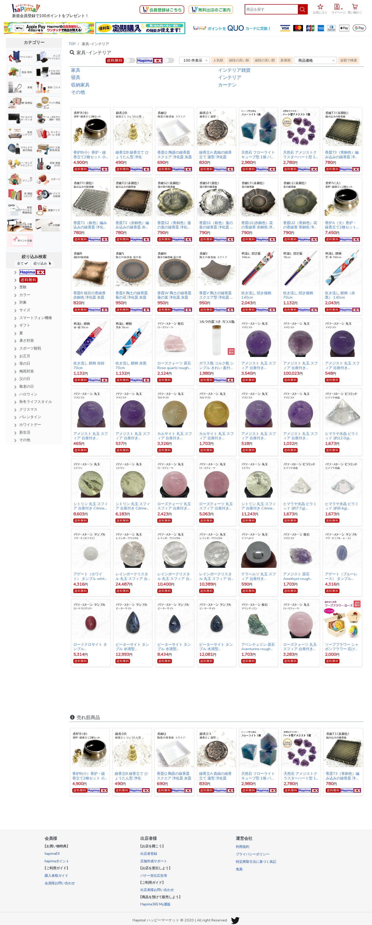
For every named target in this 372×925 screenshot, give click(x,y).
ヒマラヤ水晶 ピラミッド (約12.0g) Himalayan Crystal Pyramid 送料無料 (342, 436)
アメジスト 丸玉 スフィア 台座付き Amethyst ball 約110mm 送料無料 (300, 365)
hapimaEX (52, 853)
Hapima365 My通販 (155, 904)
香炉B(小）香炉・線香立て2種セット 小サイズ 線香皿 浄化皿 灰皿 (90, 154)
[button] (338, 8)
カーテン (227, 85)
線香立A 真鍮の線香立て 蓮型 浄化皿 (215, 154)
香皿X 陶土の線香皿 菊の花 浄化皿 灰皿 (131, 295)
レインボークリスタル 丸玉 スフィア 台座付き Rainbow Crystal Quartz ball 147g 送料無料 (173, 576)
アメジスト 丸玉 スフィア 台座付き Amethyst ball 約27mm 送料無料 (132, 436)
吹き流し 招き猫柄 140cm (256, 295)
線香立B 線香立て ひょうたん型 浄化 (132, 154)
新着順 (286, 60)
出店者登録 (148, 853)
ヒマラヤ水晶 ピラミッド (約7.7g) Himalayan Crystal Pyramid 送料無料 (300, 506)
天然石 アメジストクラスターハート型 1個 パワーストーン (300, 154)
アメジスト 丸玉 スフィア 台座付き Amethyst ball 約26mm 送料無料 (90, 436)
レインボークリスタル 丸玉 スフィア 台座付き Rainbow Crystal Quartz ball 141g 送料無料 (215, 576)
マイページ (338, 12)
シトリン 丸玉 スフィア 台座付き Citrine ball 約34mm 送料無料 (132, 506)
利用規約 (242, 846)
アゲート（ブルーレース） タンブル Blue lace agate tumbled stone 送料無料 (341, 576)
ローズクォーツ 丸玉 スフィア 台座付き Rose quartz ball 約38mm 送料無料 (300, 646)
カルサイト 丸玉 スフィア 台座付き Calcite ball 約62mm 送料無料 (174, 436)
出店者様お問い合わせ (157, 890)
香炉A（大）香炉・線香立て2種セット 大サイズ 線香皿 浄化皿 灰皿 (342, 225)
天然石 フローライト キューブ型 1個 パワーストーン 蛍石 (258, 154)
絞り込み (42, 263)
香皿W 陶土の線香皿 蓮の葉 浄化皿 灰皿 (174, 295)
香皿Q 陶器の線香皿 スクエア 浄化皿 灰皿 (174, 154)
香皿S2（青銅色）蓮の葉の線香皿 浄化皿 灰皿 (174, 225)
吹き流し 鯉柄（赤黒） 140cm (340, 295)
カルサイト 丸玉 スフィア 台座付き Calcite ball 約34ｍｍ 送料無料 (216, 436)
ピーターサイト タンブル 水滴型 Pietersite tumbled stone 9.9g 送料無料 (174, 646)
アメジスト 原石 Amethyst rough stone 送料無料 (296, 576)
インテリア (229, 77)
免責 (239, 869)
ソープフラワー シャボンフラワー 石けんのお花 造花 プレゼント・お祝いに (342, 646)
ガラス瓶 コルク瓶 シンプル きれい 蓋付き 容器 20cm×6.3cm (216, 365)
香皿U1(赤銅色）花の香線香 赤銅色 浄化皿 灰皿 (258, 225)
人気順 (218, 60)
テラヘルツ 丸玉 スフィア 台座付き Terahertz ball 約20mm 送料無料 (258, 576)
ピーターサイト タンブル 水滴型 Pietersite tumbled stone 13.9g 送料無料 (132, 646)
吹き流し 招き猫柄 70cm (298, 295)
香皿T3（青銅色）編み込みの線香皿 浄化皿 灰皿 (342, 154)
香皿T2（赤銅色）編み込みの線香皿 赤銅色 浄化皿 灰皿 (132, 225)
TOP (72, 43)
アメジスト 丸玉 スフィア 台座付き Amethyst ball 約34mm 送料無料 (300, 436)
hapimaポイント (57, 861)
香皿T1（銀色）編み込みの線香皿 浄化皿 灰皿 (90, 225)
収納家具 (80, 85)
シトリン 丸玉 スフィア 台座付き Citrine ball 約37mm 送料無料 (90, 506)
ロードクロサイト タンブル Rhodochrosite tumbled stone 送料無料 (90, 646)
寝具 (75, 77)
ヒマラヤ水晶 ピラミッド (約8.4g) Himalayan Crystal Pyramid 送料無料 (342, 506)
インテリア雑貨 (234, 70)
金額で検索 (348, 60)
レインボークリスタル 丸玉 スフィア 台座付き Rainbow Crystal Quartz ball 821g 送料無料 (131, 576)
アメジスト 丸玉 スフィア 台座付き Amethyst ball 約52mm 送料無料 (258, 365)
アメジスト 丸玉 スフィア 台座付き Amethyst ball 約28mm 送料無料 (342, 365)
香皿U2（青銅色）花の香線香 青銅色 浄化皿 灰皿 (300, 225)
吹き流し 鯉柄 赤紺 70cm (88, 365)
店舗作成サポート (153, 861)
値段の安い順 (265, 60)
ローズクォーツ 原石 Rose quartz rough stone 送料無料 (174, 365)
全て (22, 263)
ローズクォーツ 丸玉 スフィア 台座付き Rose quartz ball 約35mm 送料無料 (174, 506)
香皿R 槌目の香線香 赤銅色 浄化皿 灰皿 (89, 295)
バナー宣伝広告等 (153, 875)
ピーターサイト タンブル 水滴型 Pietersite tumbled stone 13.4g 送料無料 (216, 646)
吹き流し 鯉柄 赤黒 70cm (130, 365)
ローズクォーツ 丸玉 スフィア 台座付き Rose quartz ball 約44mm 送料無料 (216, 506)
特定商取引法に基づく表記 (256, 861)
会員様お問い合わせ (60, 883)
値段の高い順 (239, 60)
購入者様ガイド (56, 875)
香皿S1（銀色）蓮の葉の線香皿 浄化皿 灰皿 (216, 225)
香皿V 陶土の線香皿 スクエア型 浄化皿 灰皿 (216, 295)
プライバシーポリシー (252, 854)
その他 (78, 92)
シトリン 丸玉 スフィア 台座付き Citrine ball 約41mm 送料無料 (258, 506)
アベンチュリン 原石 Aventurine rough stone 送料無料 (258, 646)
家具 (75, 70)
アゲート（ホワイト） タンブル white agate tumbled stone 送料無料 (89, 576)
